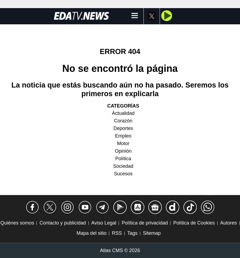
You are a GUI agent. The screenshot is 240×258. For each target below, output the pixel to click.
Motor (123, 143)
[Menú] (134, 16)
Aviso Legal (103, 223)
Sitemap (152, 233)
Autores (228, 223)
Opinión (123, 151)
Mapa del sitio (92, 233)
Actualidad (123, 113)
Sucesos (123, 173)
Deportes (123, 128)
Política (123, 158)
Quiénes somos (17, 223)
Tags (132, 233)
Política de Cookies (194, 223)
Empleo (123, 136)
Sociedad (123, 166)
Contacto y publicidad (62, 223)
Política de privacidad (145, 223)
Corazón (123, 120)
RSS (117, 233)
